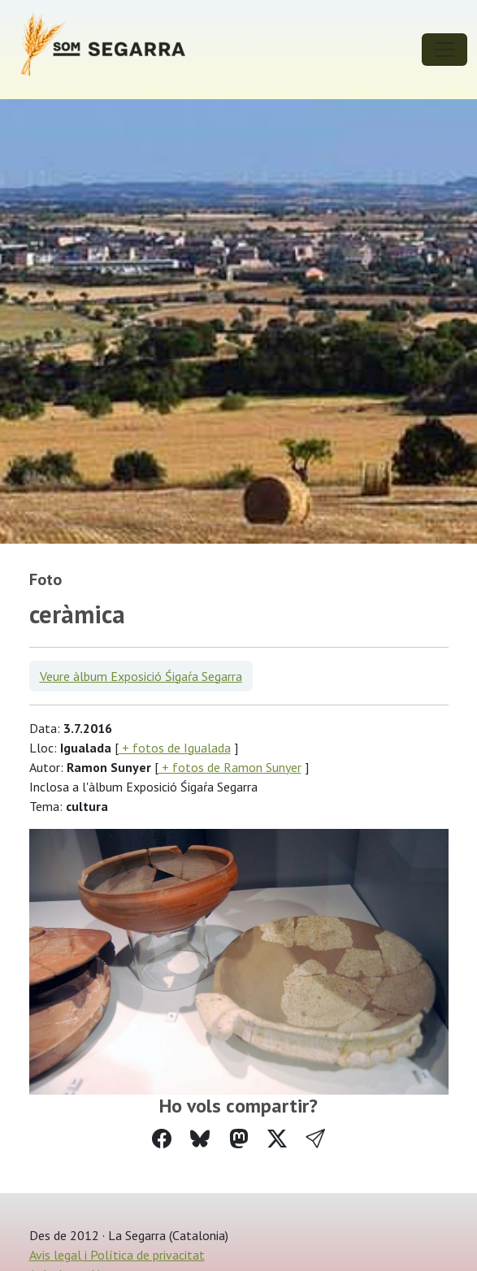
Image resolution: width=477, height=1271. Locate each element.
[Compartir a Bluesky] (200, 1139)
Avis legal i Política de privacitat (117, 1255)
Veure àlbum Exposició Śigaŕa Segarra (141, 676)
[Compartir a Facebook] (161, 1139)
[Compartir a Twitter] (277, 1139)
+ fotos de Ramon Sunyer (229, 767)
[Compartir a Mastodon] (239, 1139)
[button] (315, 1139)
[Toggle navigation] (444, 49)
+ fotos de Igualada (175, 748)
